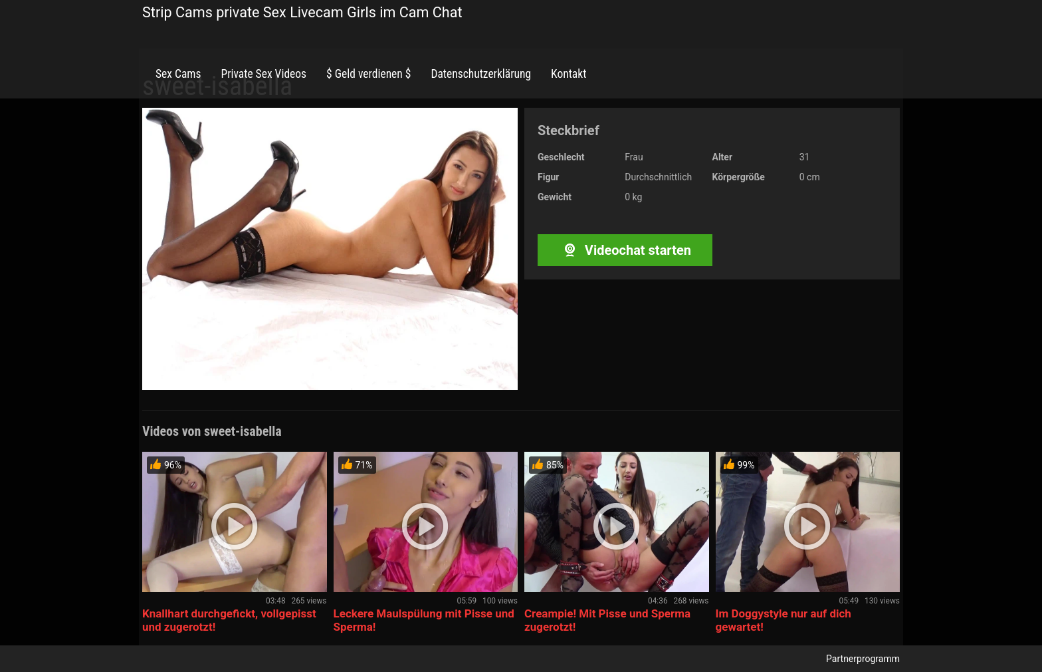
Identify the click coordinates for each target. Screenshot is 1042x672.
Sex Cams (178, 74)
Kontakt (568, 74)
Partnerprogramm (863, 658)
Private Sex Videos (263, 74)
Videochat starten (625, 250)
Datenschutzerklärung (481, 74)
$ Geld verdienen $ (368, 74)
